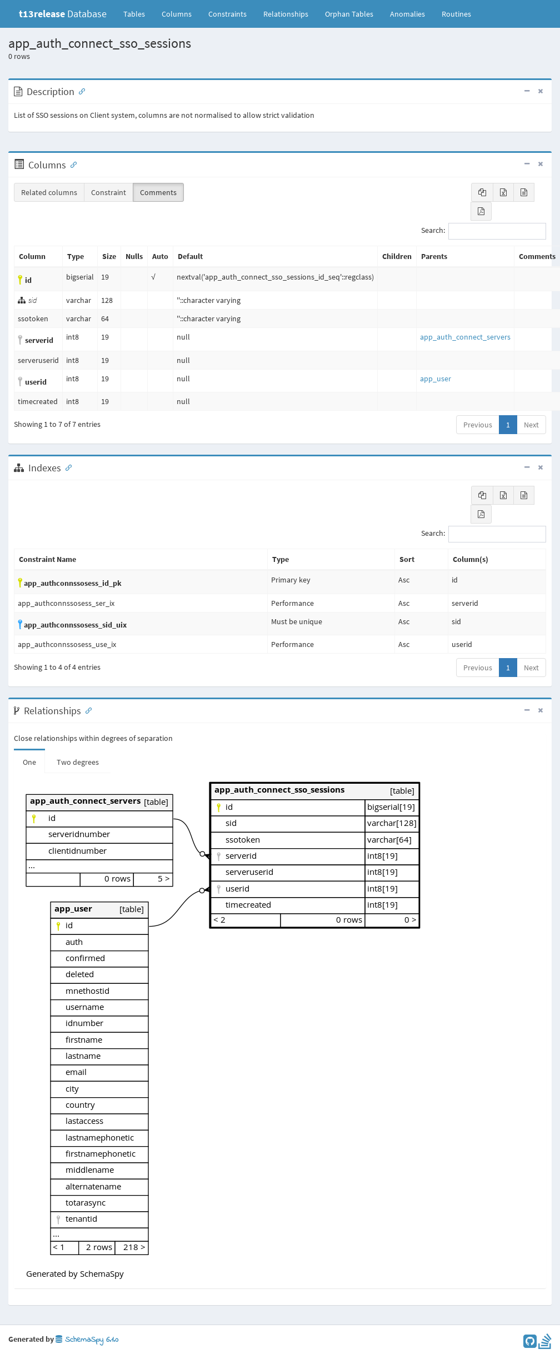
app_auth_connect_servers (465, 337)
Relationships (285, 14)
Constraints (227, 14)
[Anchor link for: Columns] (71, 164)
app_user (435, 379)
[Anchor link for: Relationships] (86, 710)
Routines (456, 14)
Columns (177, 14)
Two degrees (78, 762)
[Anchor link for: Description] (79, 91)
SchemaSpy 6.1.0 (87, 1340)
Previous (477, 425)
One (29, 762)
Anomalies (407, 14)
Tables (138, 13)
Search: (483, 231)
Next (531, 425)
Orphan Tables (349, 14)
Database (63, 13)
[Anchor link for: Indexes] (66, 467)
